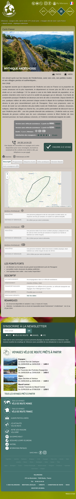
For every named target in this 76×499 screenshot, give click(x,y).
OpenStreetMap (55, 206)
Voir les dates (31, 296)
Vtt (8, 335)
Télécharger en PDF (21, 156)
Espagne (45, 459)
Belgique (31, 459)
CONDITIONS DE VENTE (55, 485)
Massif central (42, 465)
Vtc (43, 335)
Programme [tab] (17, 162)
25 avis (54, 135)
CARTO (69, 206)
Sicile (46, 462)
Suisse (52, 462)
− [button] (7, 177)
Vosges (42, 468)
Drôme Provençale (29, 465)
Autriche (16, 459)
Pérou (31, 462)
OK (29, 331)
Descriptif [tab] (7, 162)
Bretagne (13, 465)
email (28, 152)
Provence (59, 465)
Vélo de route (20, 335)
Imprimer (6, 156)
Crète (38, 459)
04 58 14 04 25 (21, 142)
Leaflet (47, 206)
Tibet (58, 462)
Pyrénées (67, 465)
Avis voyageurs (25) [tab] (11, 166)
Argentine (8, 459)
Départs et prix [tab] (29, 162)
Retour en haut (70, 494)
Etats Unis (54, 459)
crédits (42, 485)
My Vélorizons (60, 3)
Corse (20, 465)
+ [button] (7, 174)
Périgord (51, 465)
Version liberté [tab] (57, 162)
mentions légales (29, 485)
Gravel (34, 335)
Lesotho (18, 462)
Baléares (24, 459)
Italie (67, 459)
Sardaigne (39, 462)
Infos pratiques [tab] (43, 162)
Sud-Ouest (34, 468)
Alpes (6, 465)
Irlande (61, 459)
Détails (57, 123)
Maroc (25, 462)
